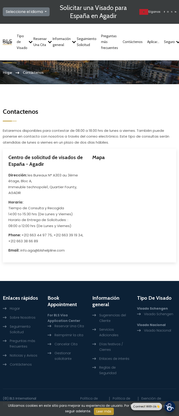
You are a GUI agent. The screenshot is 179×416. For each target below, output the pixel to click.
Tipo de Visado (23, 42)
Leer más (103, 411)
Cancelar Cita (65, 344)
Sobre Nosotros (22, 317)
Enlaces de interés (114, 358)
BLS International (23, 398)
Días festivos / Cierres (111, 347)
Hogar (7, 42)
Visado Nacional (157, 330)
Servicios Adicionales (108, 332)
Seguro (170, 42)
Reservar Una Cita (40, 42)
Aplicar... (153, 42)
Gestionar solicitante (63, 356)
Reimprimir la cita (68, 335)
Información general (62, 42)
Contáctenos (133, 42)
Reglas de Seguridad (107, 370)
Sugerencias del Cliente (112, 318)
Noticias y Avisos (23, 355)
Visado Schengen (158, 314)
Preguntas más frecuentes (109, 42)
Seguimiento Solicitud (86, 42)
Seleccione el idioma (25, 11)
